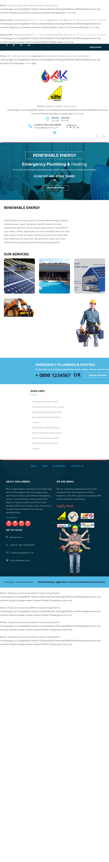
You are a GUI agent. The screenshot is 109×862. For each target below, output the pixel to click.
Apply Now (65, 506)
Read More (12, 517)
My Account (59, 466)
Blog (34, 466)
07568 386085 (54, 124)
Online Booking (46, 582)
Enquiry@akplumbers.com (22, 553)
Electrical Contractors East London (45, 446)
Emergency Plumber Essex (45, 402)
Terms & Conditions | (79, 582)
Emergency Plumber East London (48, 407)
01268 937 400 (41, 124)
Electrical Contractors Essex (45, 438)
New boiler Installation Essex (46, 428)
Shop (44, 466)
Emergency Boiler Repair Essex (47, 412)
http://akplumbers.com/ (20, 560)
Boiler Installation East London (46, 433)
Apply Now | (62, 582)
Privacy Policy (97, 582)
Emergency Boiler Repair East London (46, 420)
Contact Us (77, 466)
